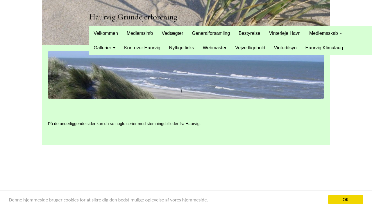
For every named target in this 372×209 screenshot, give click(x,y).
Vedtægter (172, 33)
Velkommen (106, 33)
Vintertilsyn (285, 47)
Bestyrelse (249, 33)
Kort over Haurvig (142, 47)
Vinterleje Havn (285, 33)
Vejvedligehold (250, 47)
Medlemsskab (325, 33)
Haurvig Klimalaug (324, 47)
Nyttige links (181, 47)
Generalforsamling (211, 33)
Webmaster (215, 47)
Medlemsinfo (140, 33)
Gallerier (104, 47)
